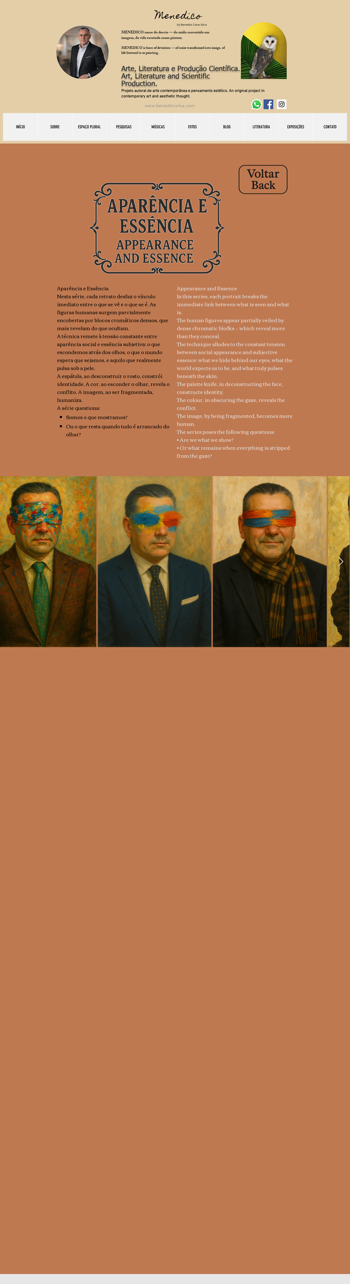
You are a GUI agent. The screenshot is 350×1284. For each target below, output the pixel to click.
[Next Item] (341, 562)
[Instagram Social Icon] (281, 104)
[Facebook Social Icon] (268, 104)
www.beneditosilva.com (170, 105)
